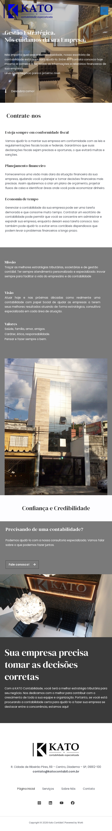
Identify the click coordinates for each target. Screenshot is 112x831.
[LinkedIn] (50, 803)
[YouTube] (61, 803)
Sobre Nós (68, 789)
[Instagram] (39, 803)
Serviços (48, 789)
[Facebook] (73, 803)
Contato (89, 789)
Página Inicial (26, 789)
